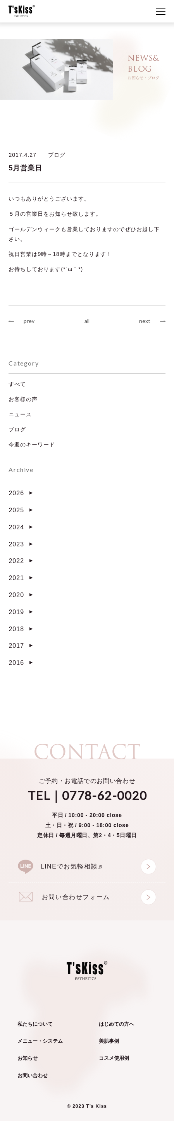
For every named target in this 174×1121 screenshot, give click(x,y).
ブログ (56, 155)
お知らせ (27, 1058)
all (87, 321)
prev (29, 321)
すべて (17, 384)
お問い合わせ (32, 1075)
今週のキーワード (32, 444)
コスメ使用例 (114, 1058)
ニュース (20, 414)
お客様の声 (23, 399)
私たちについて (35, 1024)
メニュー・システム (40, 1041)
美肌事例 (109, 1041)
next (144, 321)
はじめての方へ (116, 1024)
